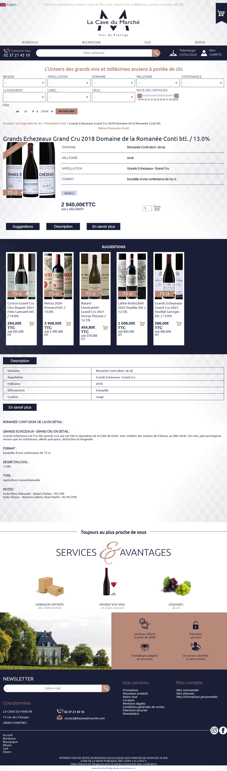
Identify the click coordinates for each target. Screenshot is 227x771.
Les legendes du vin (29, 123)
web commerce (126, 768)
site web (116, 768)
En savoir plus (103, 226)
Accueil (8, 123)
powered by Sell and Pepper (102, 768)
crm (134, 768)
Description (63, 226)
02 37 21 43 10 (74, 712)
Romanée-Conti (55, 123)
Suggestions (23, 226)
